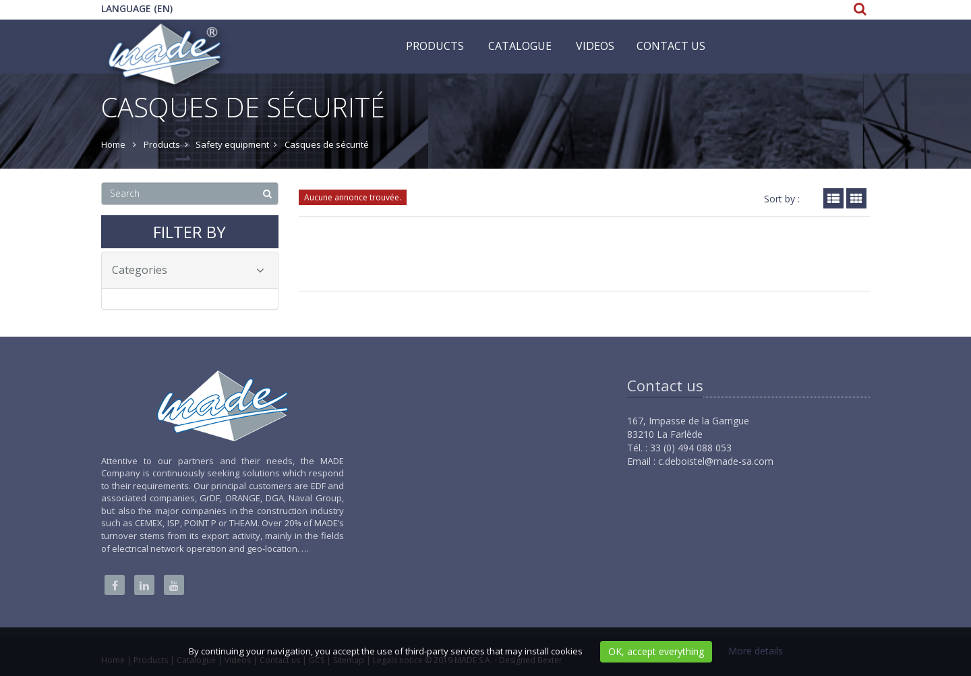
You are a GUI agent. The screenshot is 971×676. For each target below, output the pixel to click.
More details (755, 650)
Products (435, 45)
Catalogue (520, 45)
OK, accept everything (656, 651)
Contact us (671, 45)
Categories (188, 269)
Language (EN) (137, 8)
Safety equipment (232, 144)
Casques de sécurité (327, 144)
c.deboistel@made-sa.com (715, 461)
